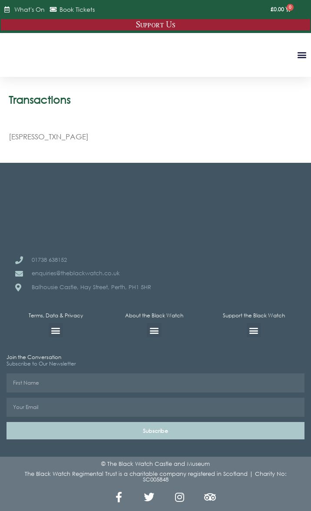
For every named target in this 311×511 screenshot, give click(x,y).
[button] (301, 54)
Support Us (155, 25)
